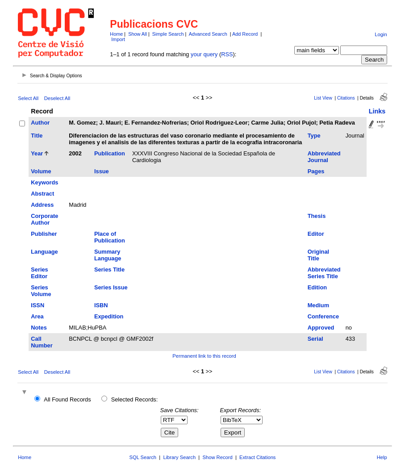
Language (44, 251)
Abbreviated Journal (324, 156)
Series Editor (39, 273)
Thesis (317, 216)
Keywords (44, 182)
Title (36, 135)
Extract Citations (257, 457)
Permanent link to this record (204, 356)
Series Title (109, 269)
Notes (39, 327)
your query (204, 54)
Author (40, 122)
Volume (41, 171)
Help (382, 457)
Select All (28, 98)
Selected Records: (134, 399)
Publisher (44, 233)
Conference (323, 316)
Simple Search (168, 34)
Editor (316, 233)
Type (314, 135)
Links (377, 111)
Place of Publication (109, 237)
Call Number (41, 342)
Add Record (245, 34)
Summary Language (107, 255)
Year (37, 153)
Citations (346, 98)
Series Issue (111, 287)
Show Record (218, 457)
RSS (227, 54)
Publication (109, 153)
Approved (321, 327)
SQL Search (143, 457)
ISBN (101, 305)
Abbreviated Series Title (324, 273)
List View (323, 98)
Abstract (42, 193)
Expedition (108, 316)
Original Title (318, 255)
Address (42, 204)
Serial (315, 338)
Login (381, 34)
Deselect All (57, 98)
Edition (317, 287)
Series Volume (41, 290)
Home (116, 34)
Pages (316, 171)
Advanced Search (208, 34)
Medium (318, 305)
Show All (137, 34)
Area (37, 316)
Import (118, 39)
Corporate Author (44, 219)
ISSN (37, 305)
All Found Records (67, 399)
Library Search (179, 457)
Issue (101, 171)
